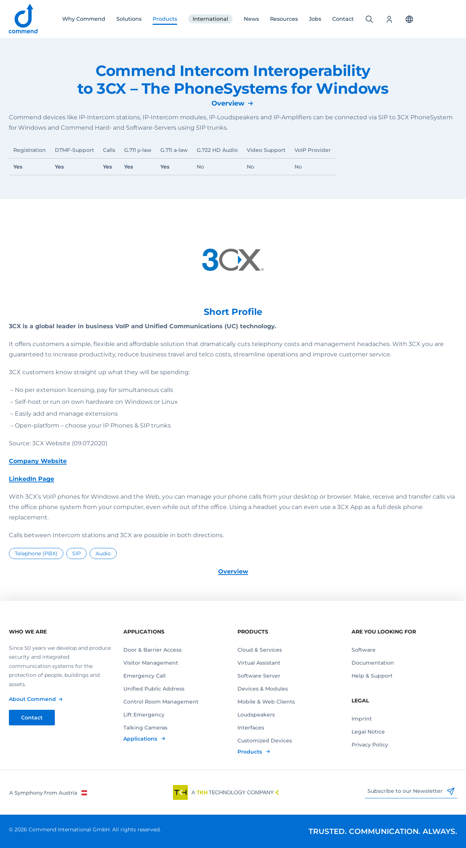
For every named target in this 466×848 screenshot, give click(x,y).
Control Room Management (161, 701)
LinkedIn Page (31, 478)
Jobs (315, 19)
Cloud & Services (259, 649)
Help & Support (372, 675)
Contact (343, 19)
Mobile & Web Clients (266, 701)
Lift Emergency (143, 714)
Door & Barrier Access (152, 649)
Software (364, 649)
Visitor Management (150, 662)
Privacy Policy (370, 744)
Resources (284, 19)
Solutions (129, 19)
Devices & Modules (262, 688)
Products (165, 19)
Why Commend (83, 19)
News (251, 19)
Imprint (362, 718)
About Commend (32, 699)
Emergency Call (144, 675)
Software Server (258, 675)
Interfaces (250, 727)
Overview (228, 103)
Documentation (373, 662)
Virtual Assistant (258, 662)
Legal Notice (368, 731)
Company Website (38, 461)
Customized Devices (264, 740)
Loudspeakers (256, 714)
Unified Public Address (153, 688)
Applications (141, 738)
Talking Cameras (145, 727)
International (210, 19)
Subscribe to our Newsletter (411, 791)
